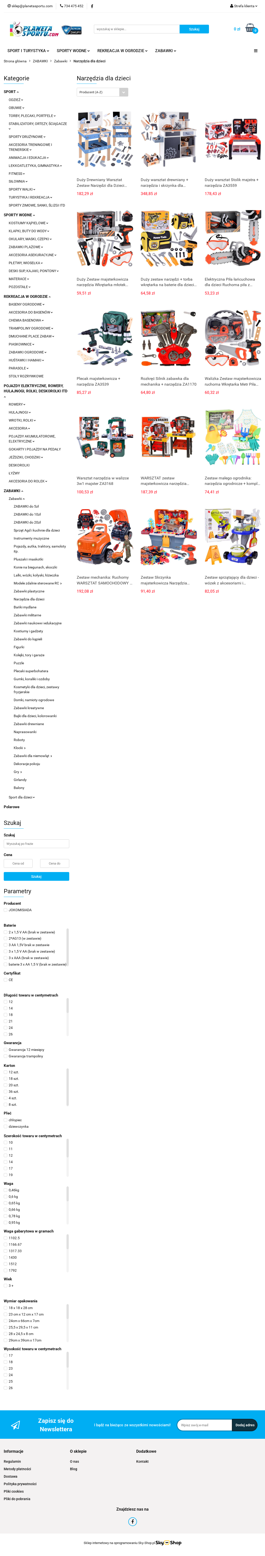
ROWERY (17, 404)
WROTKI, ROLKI (22, 420)
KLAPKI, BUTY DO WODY (29, 231)
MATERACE (19, 279)
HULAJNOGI (20, 412)
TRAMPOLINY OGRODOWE (31, 328)
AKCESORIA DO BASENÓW (31, 312)
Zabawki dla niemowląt (33, 756)
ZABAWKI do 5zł (26, 506)
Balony (19, 788)
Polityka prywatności (20, 1484)
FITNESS (17, 174)
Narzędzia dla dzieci (29, 599)
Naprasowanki (25, 732)
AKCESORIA (19, 428)
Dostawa (10, 1476)
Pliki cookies (14, 1491)
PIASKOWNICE (21, 344)
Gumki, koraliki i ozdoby (32, 679)
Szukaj (36, 877)
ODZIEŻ (16, 100)
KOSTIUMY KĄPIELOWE (28, 223)
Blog (73, 1469)
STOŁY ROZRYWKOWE (26, 376)
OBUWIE (16, 108)
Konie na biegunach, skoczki (35, 567)
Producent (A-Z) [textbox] (91, 92)
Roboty (19, 740)
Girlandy (20, 780)
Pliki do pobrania (17, 1499)
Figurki (19, 647)
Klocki (20, 748)
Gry (18, 772)
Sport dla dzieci (22, 797)
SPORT (11, 92)
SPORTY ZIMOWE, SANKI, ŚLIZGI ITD (37, 205)
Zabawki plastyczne (29, 591)
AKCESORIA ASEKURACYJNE (33, 255)
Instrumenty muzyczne (31, 538)
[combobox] (102, 92)
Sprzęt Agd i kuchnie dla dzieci (37, 530)
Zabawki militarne (27, 615)
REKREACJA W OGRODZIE (122, 50)
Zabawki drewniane (29, 724)
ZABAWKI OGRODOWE (28, 352)
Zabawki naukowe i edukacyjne (38, 623)
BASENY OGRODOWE (27, 304)
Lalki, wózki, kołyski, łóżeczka (36, 575)
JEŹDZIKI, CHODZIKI (26, 457)
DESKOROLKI (19, 465)
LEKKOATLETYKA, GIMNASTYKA (35, 166)
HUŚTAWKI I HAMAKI (26, 360)
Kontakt (142, 1461)
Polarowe (11, 807)
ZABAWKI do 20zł (27, 522)
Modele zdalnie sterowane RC (38, 583)
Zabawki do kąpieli (28, 639)
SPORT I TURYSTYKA (28, 50)
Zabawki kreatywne (29, 708)
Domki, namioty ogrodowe (34, 700)
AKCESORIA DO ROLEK (28, 481)
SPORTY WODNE (73, 50)
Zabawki (17, 499)
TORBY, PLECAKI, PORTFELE (32, 116)
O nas (74, 1461)
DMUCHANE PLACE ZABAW (31, 336)
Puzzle (19, 663)
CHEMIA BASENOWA (26, 320)
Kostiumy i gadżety (28, 631)
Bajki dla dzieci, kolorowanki (35, 716)
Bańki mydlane (25, 607)
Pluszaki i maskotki (28, 559)
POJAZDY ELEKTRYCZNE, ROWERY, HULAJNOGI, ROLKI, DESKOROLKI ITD (35, 391)
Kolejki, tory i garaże (29, 655)
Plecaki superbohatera (31, 671)
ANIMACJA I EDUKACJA (29, 158)
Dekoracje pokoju (27, 764)
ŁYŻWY (14, 473)
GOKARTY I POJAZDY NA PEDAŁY (35, 449)
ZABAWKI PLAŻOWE (26, 247)
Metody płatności (17, 1469)
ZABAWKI (165, 50)
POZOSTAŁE (20, 287)
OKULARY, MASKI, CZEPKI (30, 239)
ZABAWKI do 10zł (27, 514)
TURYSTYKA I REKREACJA (30, 197)
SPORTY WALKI (22, 189)
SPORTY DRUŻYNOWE (27, 137)
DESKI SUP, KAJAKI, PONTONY (34, 271)
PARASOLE (19, 368)
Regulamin (12, 1461)
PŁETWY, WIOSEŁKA (26, 263)
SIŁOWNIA (18, 181)
